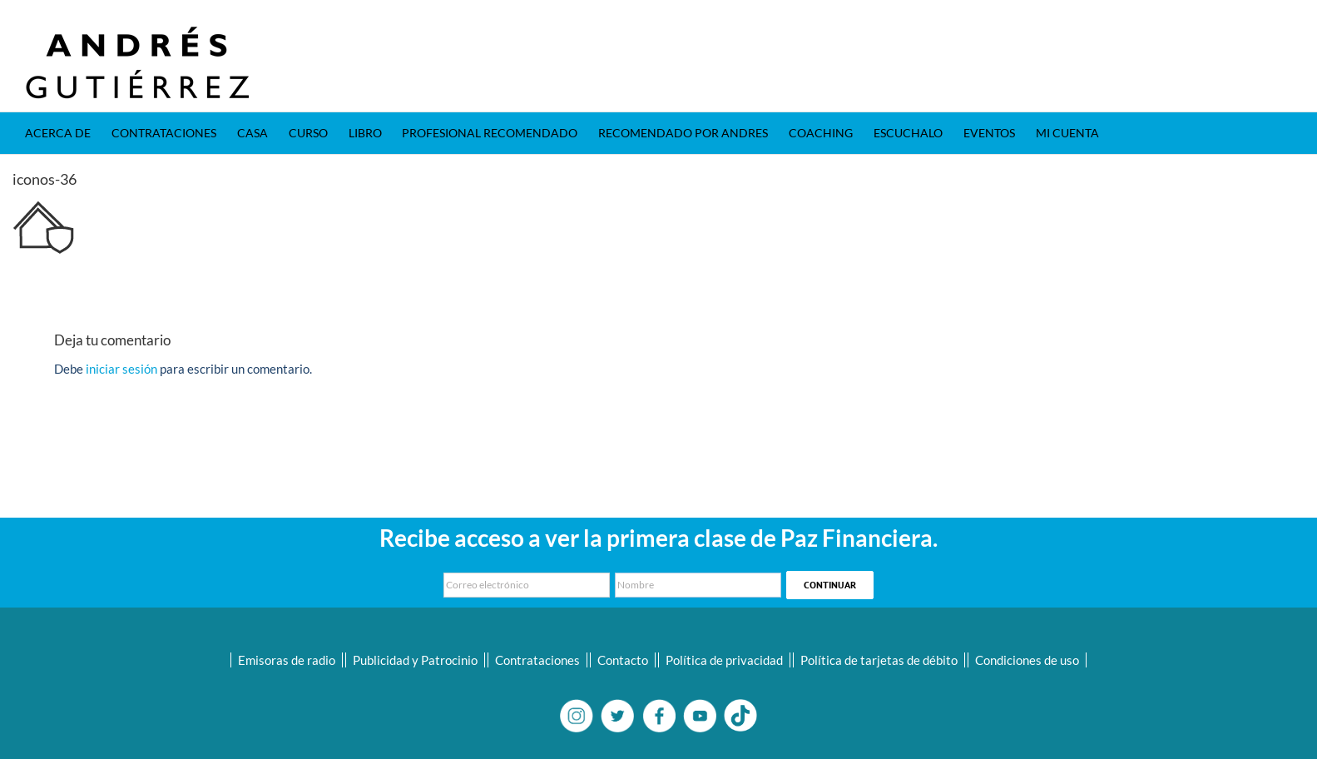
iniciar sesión (123, 368)
